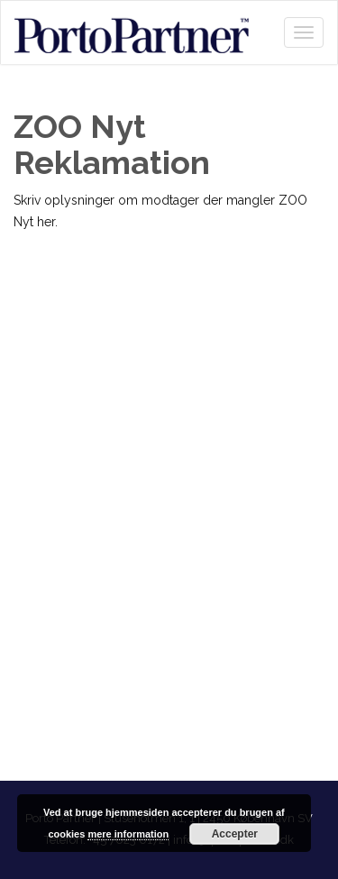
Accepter (235, 834)
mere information (128, 834)
